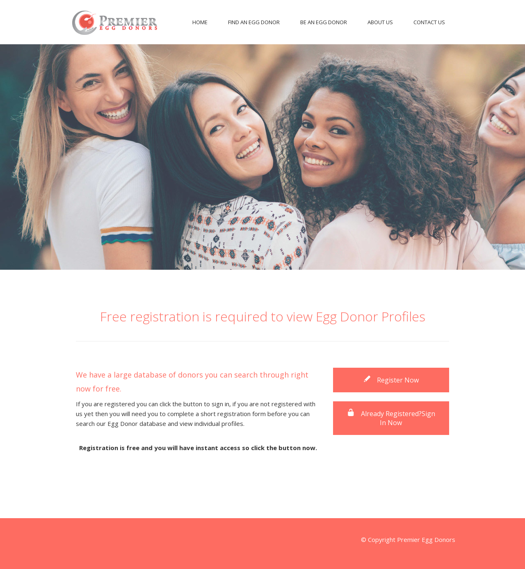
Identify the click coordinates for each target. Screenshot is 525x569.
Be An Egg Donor (323, 22)
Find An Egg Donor (254, 22)
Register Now (391, 380)
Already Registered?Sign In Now (391, 418)
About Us (380, 22)
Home (200, 22)
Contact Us (429, 22)
